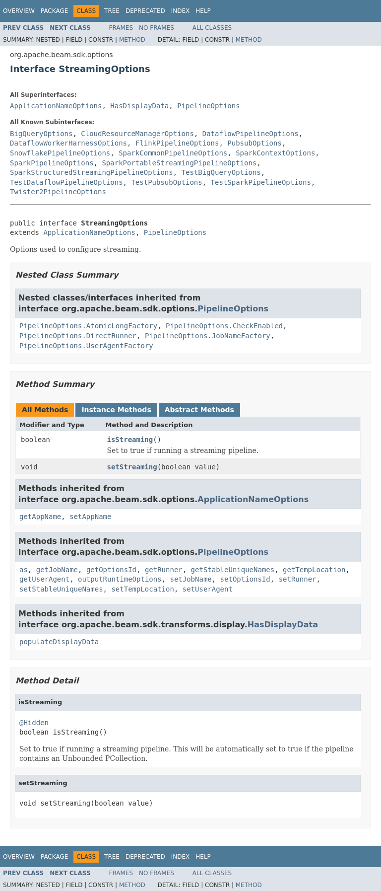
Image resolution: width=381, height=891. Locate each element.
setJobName (190, 579)
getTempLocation (314, 570)
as (23, 570)
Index (180, 10)
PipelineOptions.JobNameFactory (207, 336)
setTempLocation (142, 589)
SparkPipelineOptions (52, 163)
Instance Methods (116, 410)
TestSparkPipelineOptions (261, 182)
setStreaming (132, 467)
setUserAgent (208, 589)
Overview (19, 10)
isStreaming (130, 440)
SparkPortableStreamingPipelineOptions (179, 163)
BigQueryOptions (41, 134)
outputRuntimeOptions (120, 579)
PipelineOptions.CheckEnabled (224, 326)
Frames (121, 27)
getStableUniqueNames (233, 570)
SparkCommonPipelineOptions (173, 153)
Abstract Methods (199, 410)
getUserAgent (44, 579)
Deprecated (145, 10)
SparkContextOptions (275, 153)
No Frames (156, 27)
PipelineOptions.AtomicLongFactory (88, 326)
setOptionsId (245, 579)
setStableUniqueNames (61, 589)
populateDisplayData (59, 642)
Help (203, 10)
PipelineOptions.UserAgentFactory (86, 346)
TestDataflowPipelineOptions (66, 182)
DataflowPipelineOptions (250, 134)
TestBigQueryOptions (221, 172)
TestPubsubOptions (166, 182)
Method (132, 39)
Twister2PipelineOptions (58, 192)
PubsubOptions (254, 143)
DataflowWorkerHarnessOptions (68, 143)
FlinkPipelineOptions (177, 143)
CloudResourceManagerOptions (137, 134)
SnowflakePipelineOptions (60, 153)
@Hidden (34, 723)
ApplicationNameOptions (56, 106)
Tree (112, 10)
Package (54, 10)
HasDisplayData (139, 106)
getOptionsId (111, 570)
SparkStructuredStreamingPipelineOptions (91, 172)
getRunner (164, 570)
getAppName (40, 516)
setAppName (90, 516)
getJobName (57, 570)
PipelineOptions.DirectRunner (77, 336)
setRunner (298, 579)
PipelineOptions (208, 106)
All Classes (212, 27)
